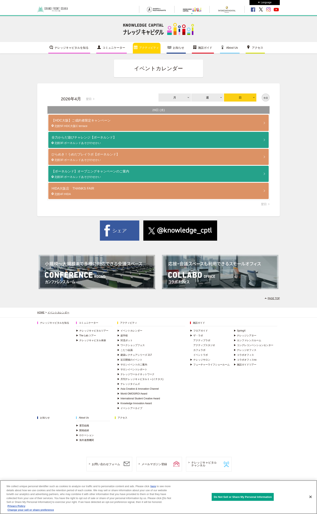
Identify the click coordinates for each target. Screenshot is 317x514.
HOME (40, 312)
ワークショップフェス (131, 345)
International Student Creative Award (138, 398)
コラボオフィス (244, 355)
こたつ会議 (125, 350)
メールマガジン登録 (154, 464)
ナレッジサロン (200, 359)
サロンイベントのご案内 (132, 364)
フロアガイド (199, 330)
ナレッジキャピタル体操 (91, 340)
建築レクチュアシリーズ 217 (134, 355)
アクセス (257, 47)
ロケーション (85, 435)
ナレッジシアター (245, 335)
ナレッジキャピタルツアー (92, 330)
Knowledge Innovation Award (134, 403)
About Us (232, 47)
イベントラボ (200, 355)
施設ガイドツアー (245, 364)
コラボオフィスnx (245, 359)
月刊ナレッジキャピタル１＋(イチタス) (140, 379)
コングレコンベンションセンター (253, 345)
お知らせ (178, 47)
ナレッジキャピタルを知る (72, 47)
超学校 (122, 335)
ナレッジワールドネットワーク (135, 374)
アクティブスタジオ (204, 345)
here (153, 486)
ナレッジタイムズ (128, 384)
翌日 (89, 99)
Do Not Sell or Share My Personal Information (243, 496)
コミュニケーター (113, 47)
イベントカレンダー (58, 312)
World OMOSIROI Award (132, 393)
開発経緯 (82, 430)
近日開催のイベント (129, 359)
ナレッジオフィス (245, 350)
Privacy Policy (16, 506)
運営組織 (82, 425)
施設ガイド (205, 47)
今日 (265, 98)
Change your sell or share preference (30, 510)
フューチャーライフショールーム (210, 364)
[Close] (310, 496)
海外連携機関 (85, 440)
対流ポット (125, 340)
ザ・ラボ (196, 335)
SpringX (240, 330)
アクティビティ (149, 47)
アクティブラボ (201, 340)
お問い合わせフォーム (106, 464)
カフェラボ (199, 350)
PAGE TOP (274, 298)
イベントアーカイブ (129, 408)
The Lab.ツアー (86, 335)
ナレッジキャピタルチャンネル (204, 464)
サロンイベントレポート (132, 369)
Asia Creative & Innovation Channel (138, 388)
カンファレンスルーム (247, 340)
